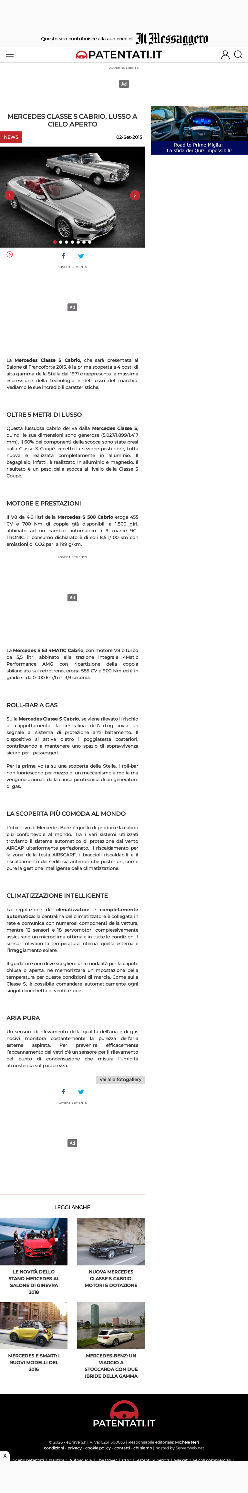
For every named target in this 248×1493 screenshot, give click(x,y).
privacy (74, 1448)
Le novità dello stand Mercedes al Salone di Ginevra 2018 (33, 1282)
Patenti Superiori (152, 1460)
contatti (122, 1448)
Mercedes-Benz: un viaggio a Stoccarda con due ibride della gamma (111, 1366)
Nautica (56, 1460)
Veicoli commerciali (212, 1460)
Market (181, 1460)
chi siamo (142, 1448)
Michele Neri (187, 1442)
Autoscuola (80, 1460)
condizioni (54, 1448)
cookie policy (98, 1448)
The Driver (107, 1460)
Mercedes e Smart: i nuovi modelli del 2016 (33, 1362)
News (11, 137)
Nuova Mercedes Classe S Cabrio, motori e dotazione (111, 1278)
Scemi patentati (28, 1460)
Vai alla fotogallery (120, 1079)
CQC (126, 1460)
